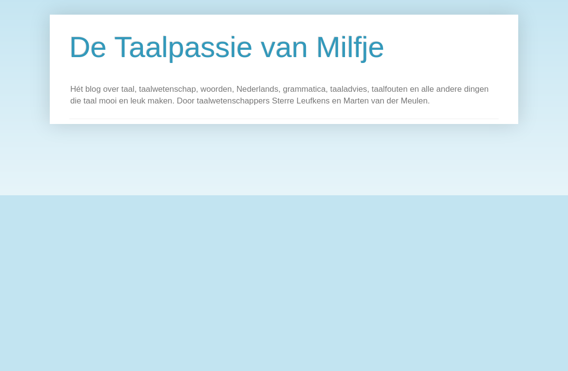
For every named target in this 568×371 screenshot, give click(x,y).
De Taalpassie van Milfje (227, 47)
